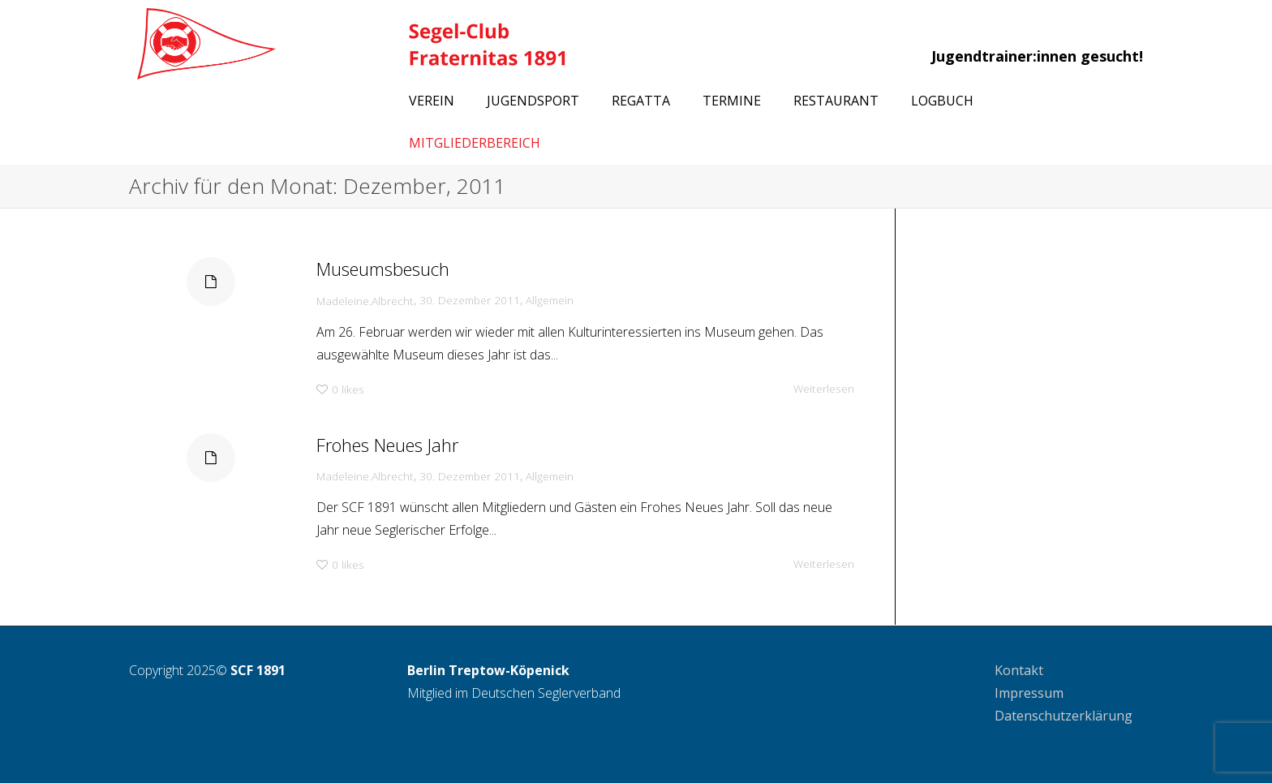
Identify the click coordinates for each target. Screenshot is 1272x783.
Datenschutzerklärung (1063, 716)
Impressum (1029, 693)
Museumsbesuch (379, 266)
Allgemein (551, 299)
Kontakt (1019, 670)
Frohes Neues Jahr (384, 442)
